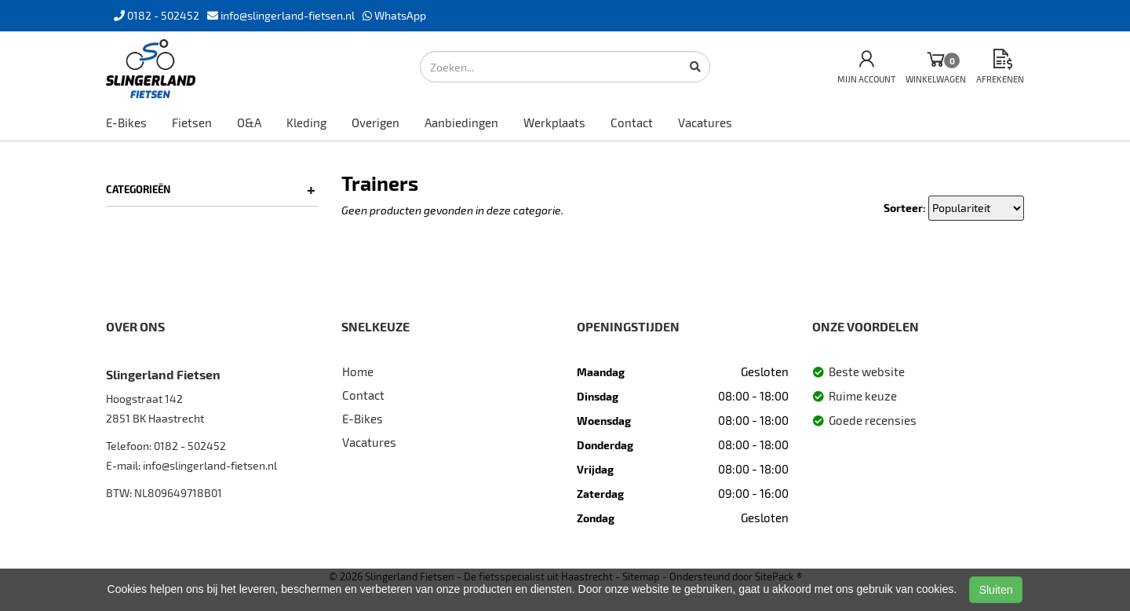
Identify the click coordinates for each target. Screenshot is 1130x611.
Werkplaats (554, 122)
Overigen (375, 122)
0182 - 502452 (190, 445)
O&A (249, 122)
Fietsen (192, 122)
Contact (632, 122)
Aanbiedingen (461, 122)
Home (358, 371)
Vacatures (705, 122)
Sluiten (996, 590)
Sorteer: (905, 207)
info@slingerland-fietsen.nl (210, 465)
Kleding (306, 122)
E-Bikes (126, 122)
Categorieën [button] (210, 189)
